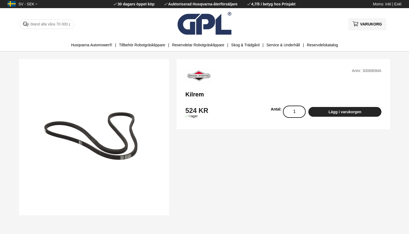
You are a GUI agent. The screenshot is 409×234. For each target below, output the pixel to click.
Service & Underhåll (283, 45)
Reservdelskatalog (322, 45)
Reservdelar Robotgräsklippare (198, 45)
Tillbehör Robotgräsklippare (142, 45)
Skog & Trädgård (245, 45)
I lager (193, 116)
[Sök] (46, 24)
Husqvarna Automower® (91, 45)
